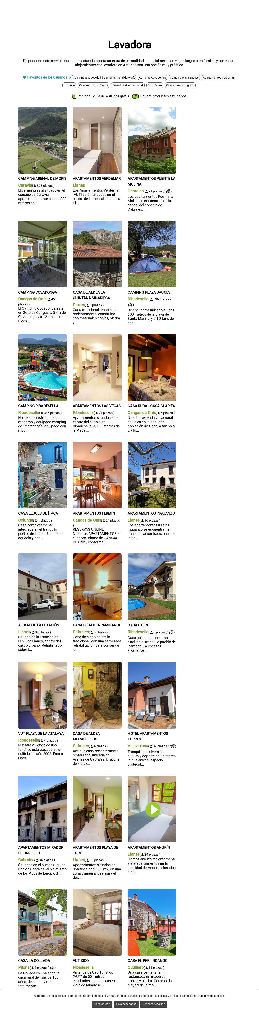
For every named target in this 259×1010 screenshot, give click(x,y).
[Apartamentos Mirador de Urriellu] (42, 778)
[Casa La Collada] (42, 891)
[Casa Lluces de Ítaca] (42, 444)
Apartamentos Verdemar (218, 77)
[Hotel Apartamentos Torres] (152, 664)
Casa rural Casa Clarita (93, 85)
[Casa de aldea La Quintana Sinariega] (97, 223)
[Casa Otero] (152, 555)
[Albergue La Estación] (42, 555)
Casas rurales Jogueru (180, 85)
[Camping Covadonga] (42, 223)
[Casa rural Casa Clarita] (152, 336)
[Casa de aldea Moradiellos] (97, 664)
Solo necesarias (126, 1004)
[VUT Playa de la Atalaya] (42, 664)
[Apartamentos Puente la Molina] (152, 109)
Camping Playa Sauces (184, 77)
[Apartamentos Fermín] (97, 444)
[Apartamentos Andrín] (152, 778)
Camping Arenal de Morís (119, 77)
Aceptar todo (102, 1004)
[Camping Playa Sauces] (152, 223)
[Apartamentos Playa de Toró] (97, 778)
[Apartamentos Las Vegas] (97, 336)
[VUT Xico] (97, 891)
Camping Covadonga (152, 77)
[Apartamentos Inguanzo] (152, 444)
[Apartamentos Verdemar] (97, 109)
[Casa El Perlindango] (152, 891)
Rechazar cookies (153, 1004)
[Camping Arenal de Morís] (42, 109)
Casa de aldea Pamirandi (127, 85)
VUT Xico (69, 85)
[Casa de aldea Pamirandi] (97, 555)
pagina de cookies (212, 995)
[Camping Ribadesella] (42, 336)
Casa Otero (155, 85)
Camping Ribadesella (86, 77)
